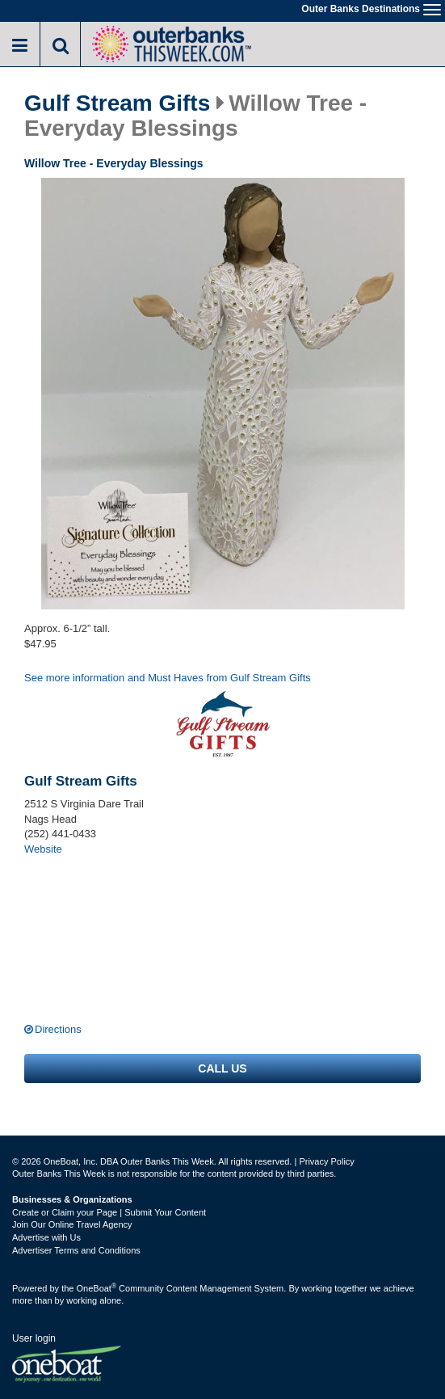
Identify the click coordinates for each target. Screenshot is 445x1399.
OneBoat (97, 1288)
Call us (222, 1068)
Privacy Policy (326, 1161)
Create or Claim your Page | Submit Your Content (109, 1212)
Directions (58, 1029)
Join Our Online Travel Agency (72, 1224)
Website (43, 849)
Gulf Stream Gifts (117, 103)
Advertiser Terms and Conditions (76, 1250)
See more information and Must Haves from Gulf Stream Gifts (167, 678)
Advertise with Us (46, 1237)
